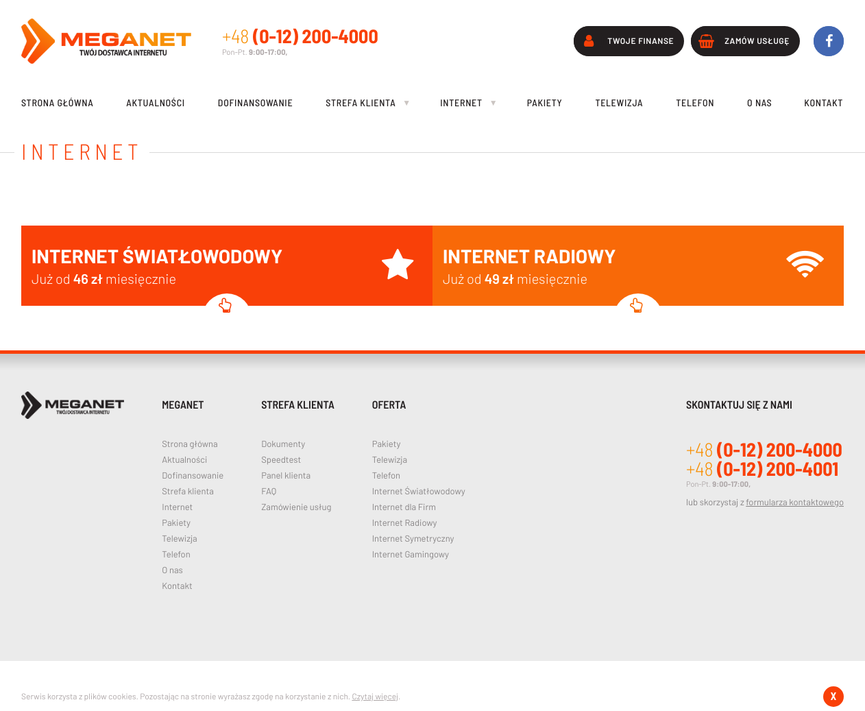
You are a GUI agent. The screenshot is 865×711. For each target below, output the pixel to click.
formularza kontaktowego (795, 501)
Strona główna (189, 443)
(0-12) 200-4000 (300, 35)
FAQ (268, 491)
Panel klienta (285, 475)
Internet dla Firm (404, 507)
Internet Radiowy (404, 522)
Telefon (176, 554)
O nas (172, 570)
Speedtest (281, 459)
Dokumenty (283, 443)
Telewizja (179, 538)
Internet (177, 507)
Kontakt (177, 585)
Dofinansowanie (192, 475)
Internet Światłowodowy (418, 491)
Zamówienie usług (296, 507)
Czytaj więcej (375, 696)
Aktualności (184, 459)
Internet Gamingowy (410, 554)
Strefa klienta (188, 491)
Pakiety (176, 522)
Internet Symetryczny (413, 538)
